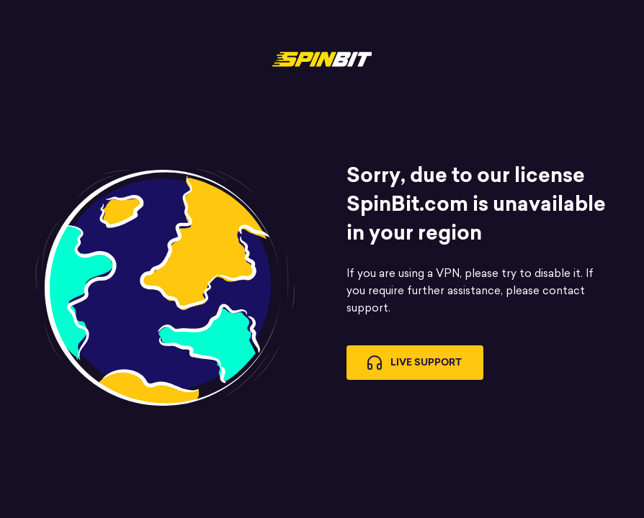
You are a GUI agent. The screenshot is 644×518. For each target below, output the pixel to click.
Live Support (414, 362)
